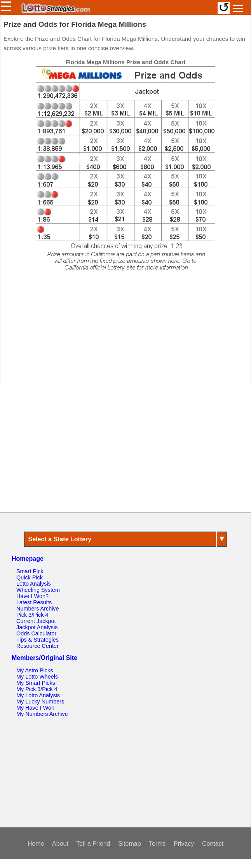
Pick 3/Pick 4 (32, 615)
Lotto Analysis (33, 584)
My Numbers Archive (42, 714)
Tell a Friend (93, 843)
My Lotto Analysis (38, 695)
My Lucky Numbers (40, 701)
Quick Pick (29, 577)
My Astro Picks (34, 670)
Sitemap (129, 843)
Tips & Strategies (37, 640)
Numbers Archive (37, 608)
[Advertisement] (125, 332)
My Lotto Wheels (37, 677)
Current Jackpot (36, 621)
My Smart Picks (35, 683)
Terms (157, 843)
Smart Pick (30, 571)
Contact (212, 843)
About (60, 843)
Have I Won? (32, 596)
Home (36, 843)
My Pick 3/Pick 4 (37, 689)
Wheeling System (38, 590)
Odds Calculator (36, 633)
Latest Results (34, 602)
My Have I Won (35, 708)
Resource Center (37, 646)
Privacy (184, 843)
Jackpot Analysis (37, 627)
